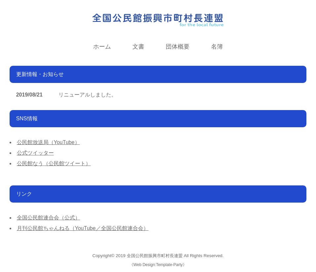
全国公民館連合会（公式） (48, 217)
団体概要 (178, 46)
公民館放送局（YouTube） (48, 142)
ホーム (102, 46)
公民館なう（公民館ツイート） (54, 163)
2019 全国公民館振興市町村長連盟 (149, 255)
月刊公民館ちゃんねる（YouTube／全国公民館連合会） (83, 228)
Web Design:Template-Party (158, 264)
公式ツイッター (35, 153)
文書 (138, 46)
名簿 (217, 46)
